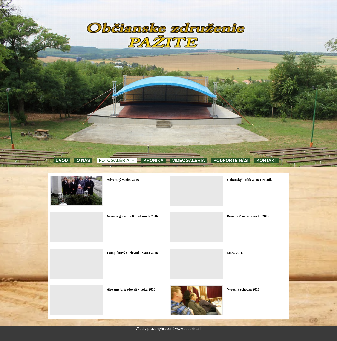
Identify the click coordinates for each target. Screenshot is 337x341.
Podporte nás (230, 160)
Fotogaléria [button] (117, 160)
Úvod (62, 160)
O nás (83, 160)
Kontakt (266, 160)
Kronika (154, 160)
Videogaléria (188, 160)
